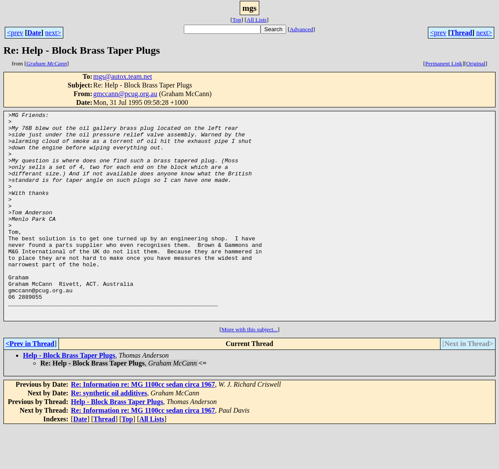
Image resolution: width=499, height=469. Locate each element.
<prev (15, 32)
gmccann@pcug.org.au (125, 93)
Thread (461, 32)
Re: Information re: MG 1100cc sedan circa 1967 (143, 426)
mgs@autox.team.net (122, 76)
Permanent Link (444, 63)
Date (34, 32)
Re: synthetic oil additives (109, 434)
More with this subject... (250, 371)
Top (236, 19)
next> (53, 32)
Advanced (301, 29)
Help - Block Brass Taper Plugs (69, 397)
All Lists (257, 19)
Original (475, 63)
